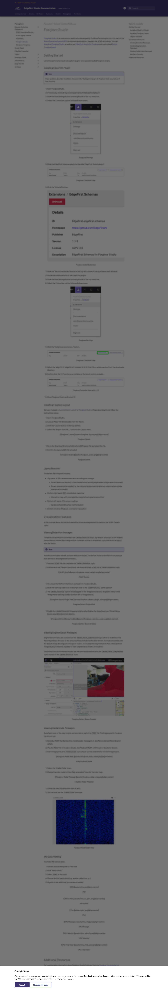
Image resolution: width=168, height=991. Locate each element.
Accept (22, 985)
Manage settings (40, 985)
